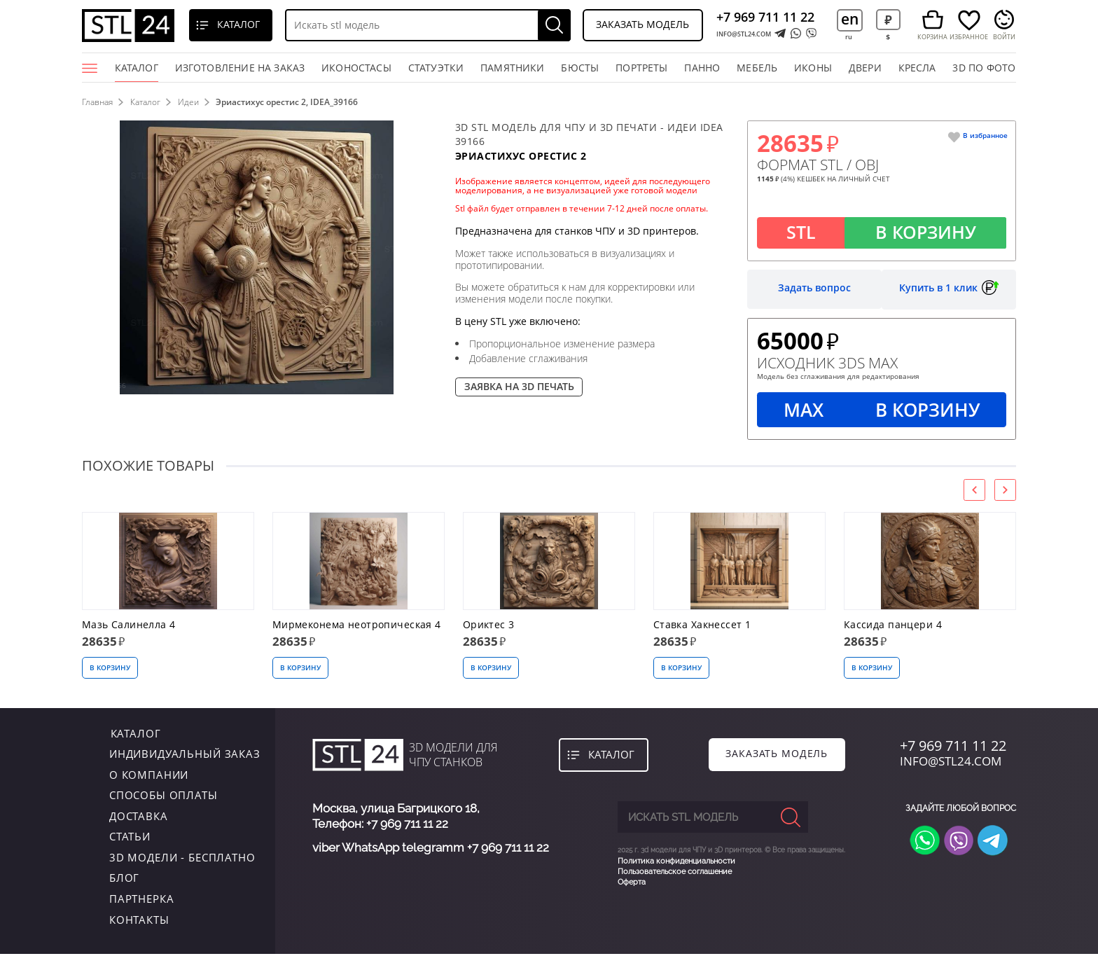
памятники (512, 67)
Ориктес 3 (489, 626)
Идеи (189, 101)
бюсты (580, 67)
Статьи (130, 838)
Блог (124, 880)
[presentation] (974, 491)
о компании (149, 776)
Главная (97, 101)
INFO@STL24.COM (743, 34)
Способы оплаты (163, 797)
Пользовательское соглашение (675, 872)
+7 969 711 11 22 (765, 16)
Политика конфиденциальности (676, 861)
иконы (813, 67)
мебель (757, 67)
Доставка (138, 817)
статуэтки (436, 67)
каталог (134, 735)
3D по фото (983, 67)
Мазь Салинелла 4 (129, 626)
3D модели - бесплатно (182, 859)
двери (865, 67)
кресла (917, 67)
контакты (139, 921)
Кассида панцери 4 (893, 626)
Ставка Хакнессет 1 (702, 626)
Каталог (136, 72)
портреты (641, 67)
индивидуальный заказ (184, 756)
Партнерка (141, 901)
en (850, 18)
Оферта (632, 883)
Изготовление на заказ (240, 67)
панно (702, 67)
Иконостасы (356, 67)
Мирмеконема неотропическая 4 (356, 626)
